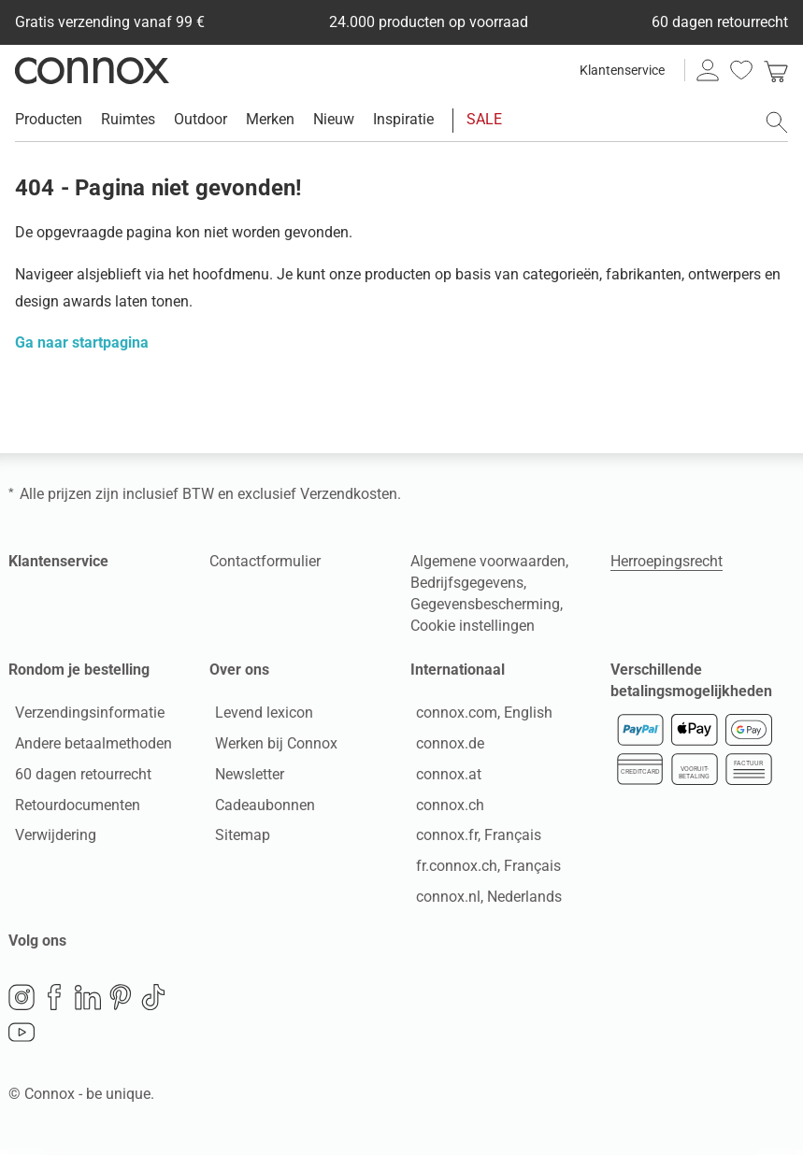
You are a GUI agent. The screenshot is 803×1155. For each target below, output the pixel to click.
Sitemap (237, 839)
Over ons (239, 669)
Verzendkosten (348, 494)
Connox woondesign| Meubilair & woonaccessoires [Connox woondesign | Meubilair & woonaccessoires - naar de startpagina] (92, 70)
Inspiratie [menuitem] (403, 119)
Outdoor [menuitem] (200, 119)
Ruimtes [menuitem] (128, 119)
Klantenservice (622, 70)
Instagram (21, 1003)
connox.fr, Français (473, 839)
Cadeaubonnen (259, 808)
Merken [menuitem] (270, 119)
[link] (776, 70)
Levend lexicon (258, 715)
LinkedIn (88, 1003)
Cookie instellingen (472, 626)
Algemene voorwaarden (488, 561)
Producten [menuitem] (48, 119)
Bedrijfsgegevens (466, 583)
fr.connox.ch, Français (482, 868)
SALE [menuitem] (484, 119)
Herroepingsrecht (666, 561)
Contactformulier (265, 561)
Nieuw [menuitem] (333, 119)
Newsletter (244, 777)
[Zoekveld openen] (777, 122)
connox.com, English (478, 715)
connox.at (443, 777)
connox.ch (444, 808)
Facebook (54, 1003)
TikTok (153, 1003)
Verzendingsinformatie (83, 715)
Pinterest (121, 1003)
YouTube (21, 1038)
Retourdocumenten (71, 808)
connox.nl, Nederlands (483, 899)
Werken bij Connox (270, 746)
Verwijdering (49, 839)
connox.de (444, 746)
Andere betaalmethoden (86, 746)
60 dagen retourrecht (76, 777)
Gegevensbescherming (485, 604)
